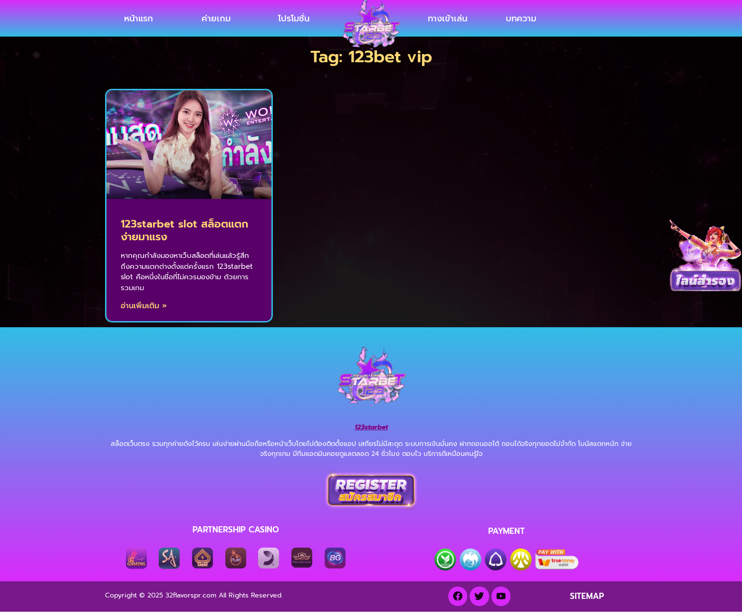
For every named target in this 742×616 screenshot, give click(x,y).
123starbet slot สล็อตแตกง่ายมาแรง (184, 237)
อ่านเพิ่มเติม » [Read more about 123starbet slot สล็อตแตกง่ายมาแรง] (144, 313)
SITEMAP (587, 603)
